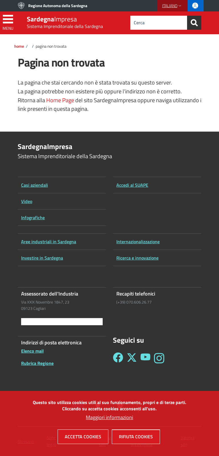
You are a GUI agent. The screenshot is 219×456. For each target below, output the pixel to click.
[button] (172, 5)
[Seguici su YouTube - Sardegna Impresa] (145, 358)
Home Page (60, 100)
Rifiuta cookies (136, 440)
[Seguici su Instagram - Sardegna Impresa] (159, 358)
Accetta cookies (83, 440)
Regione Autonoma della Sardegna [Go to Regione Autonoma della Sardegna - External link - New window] (57, 6)
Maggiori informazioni (109, 421)
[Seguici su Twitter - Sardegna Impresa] (132, 358)
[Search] (194, 23)
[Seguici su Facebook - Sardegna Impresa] (118, 358)
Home (19, 46)
